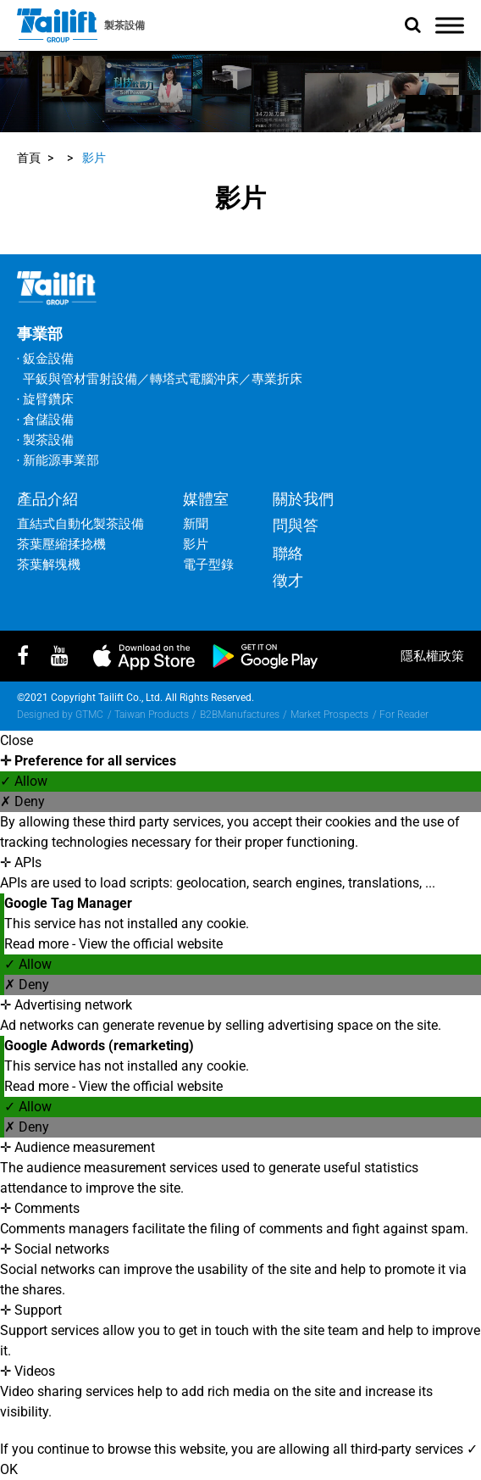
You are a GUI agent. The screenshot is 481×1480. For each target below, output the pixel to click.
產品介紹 (47, 499)
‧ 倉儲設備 (45, 419)
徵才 (288, 580)
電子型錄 (208, 564)
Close (16, 740)
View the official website (151, 944)
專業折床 (277, 379)
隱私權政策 (432, 656)
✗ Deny (22, 801)
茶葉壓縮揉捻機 (61, 544)
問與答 (295, 525)
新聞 (195, 523)
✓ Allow (23, 781)
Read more (38, 944)
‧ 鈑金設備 (45, 358)
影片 (94, 157)
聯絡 (288, 553)
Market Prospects (329, 715)
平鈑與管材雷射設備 (80, 379)
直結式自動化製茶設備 (80, 523)
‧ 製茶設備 (45, 440)
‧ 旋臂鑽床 (45, 399)
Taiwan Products (151, 715)
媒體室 (206, 499)
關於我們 (303, 499)
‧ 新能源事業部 (58, 460)
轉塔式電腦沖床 (194, 379)
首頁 (29, 157)
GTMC (89, 715)
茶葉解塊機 (48, 564)
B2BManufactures (239, 715)
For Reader (403, 715)
